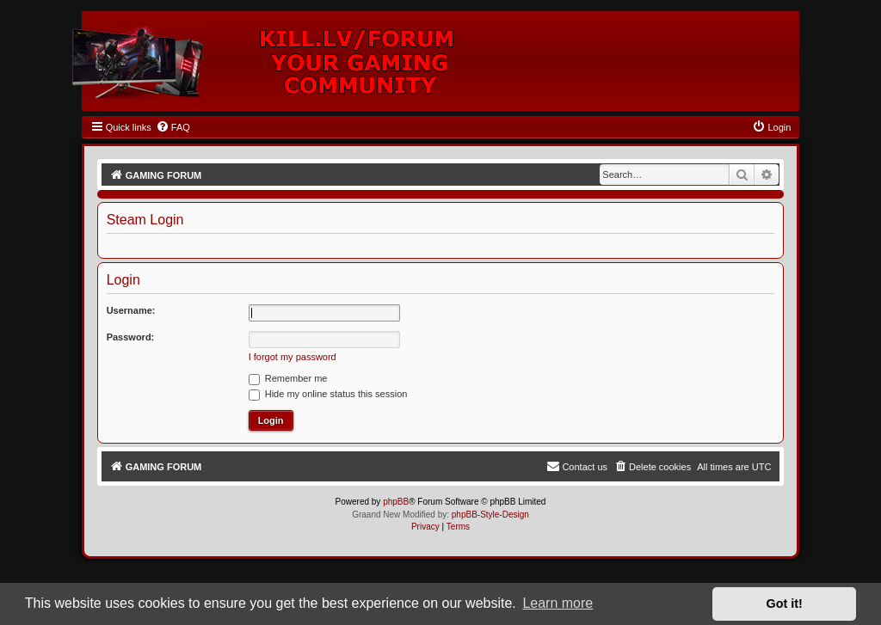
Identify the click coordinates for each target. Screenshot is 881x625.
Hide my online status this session (328, 394)
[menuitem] (173, 127)
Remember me (288, 378)
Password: (131, 337)
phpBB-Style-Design (490, 514)
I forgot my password (292, 357)
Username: (131, 310)
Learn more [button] (557, 603)
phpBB (396, 501)
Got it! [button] (785, 603)
